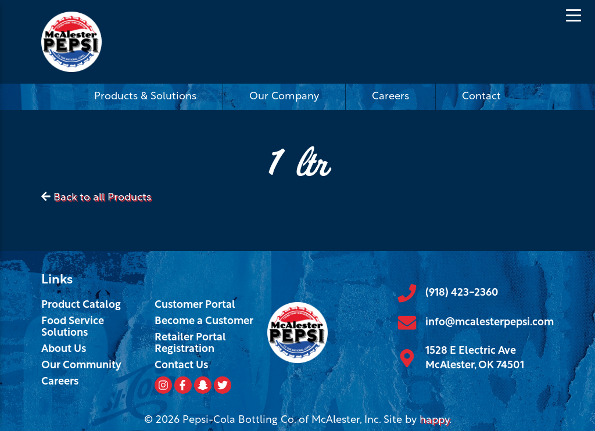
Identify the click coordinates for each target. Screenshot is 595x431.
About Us (63, 349)
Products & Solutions (145, 96)
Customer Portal (195, 305)
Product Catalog (81, 305)
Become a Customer (204, 321)
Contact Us (181, 365)
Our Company (284, 96)
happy (434, 420)
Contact (481, 96)
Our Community (81, 365)
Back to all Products (102, 197)
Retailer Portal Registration (190, 343)
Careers (390, 96)
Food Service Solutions (72, 327)
